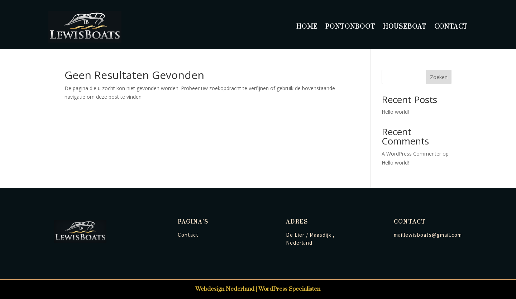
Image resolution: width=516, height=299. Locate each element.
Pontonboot (350, 27)
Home (306, 27)
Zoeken (439, 77)
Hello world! (395, 111)
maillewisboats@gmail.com (428, 234)
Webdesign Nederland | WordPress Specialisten (257, 289)
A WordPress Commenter (411, 153)
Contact (451, 27)
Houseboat (404, 27)
